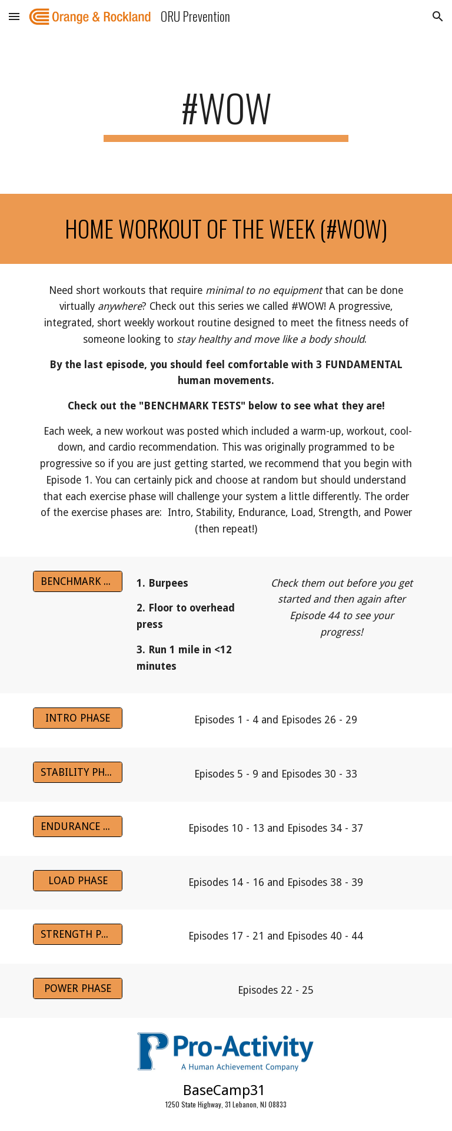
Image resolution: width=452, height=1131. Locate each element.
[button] (14, 16)
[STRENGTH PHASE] (77, 934)
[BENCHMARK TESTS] (77, 581)
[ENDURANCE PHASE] (77, 826)
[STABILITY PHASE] (77, 772)
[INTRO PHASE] (77, 718)
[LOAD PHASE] (77, 880)
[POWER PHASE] (77, 989)
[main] (226, 113)
